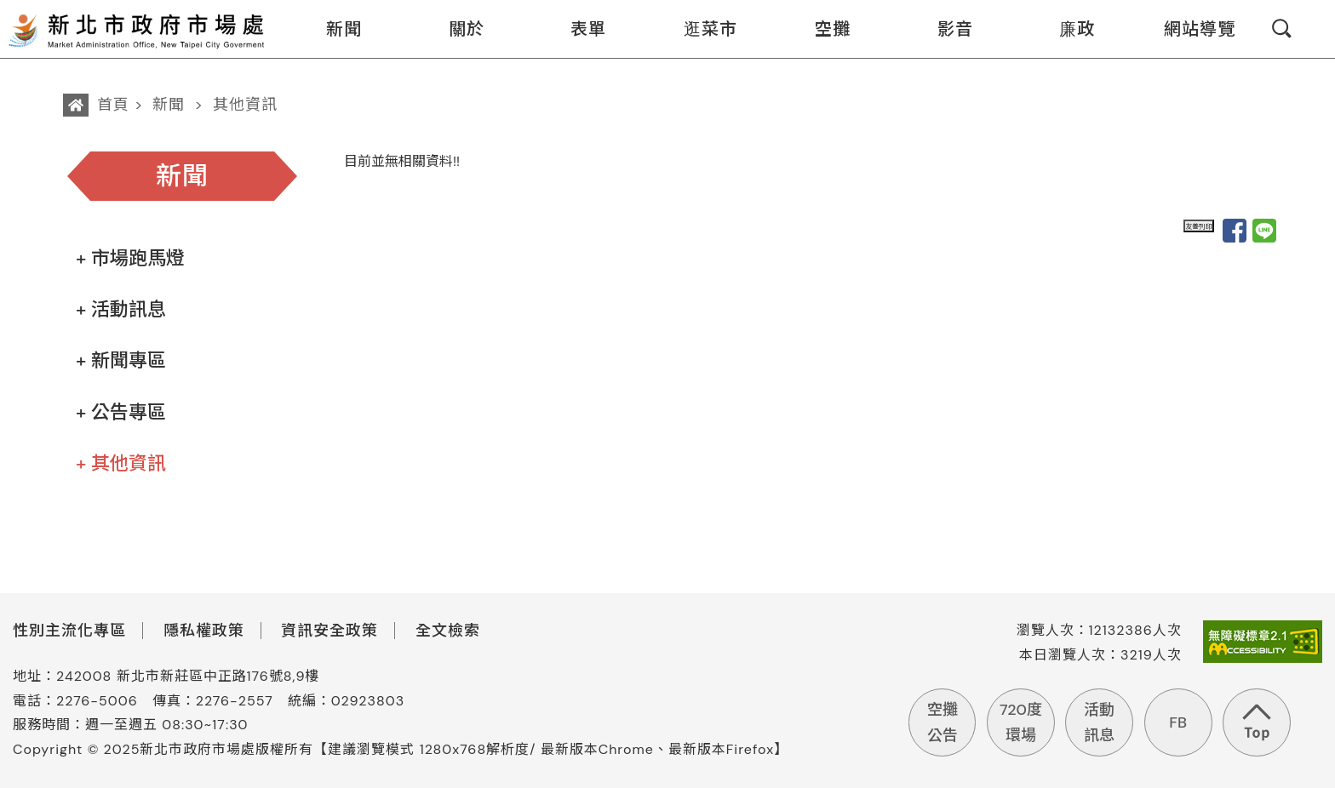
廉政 (1066, 29)
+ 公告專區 (121, 412)
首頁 (113, 104)
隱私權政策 (203, 630)
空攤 (822, 29)
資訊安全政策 (329, 630)
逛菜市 (699, 29)
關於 (455, 29)
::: (278, 11)
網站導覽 (1189, 29)
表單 (577, 29)
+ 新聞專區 (121, 360)
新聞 (333, 29)
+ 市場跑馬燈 (130, 258)
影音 (944, 29)
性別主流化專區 (69, 630)
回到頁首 (1257, 722)
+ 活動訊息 (121, 309)
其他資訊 (245, 104)
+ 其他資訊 (121, 463)
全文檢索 (447, 630)
